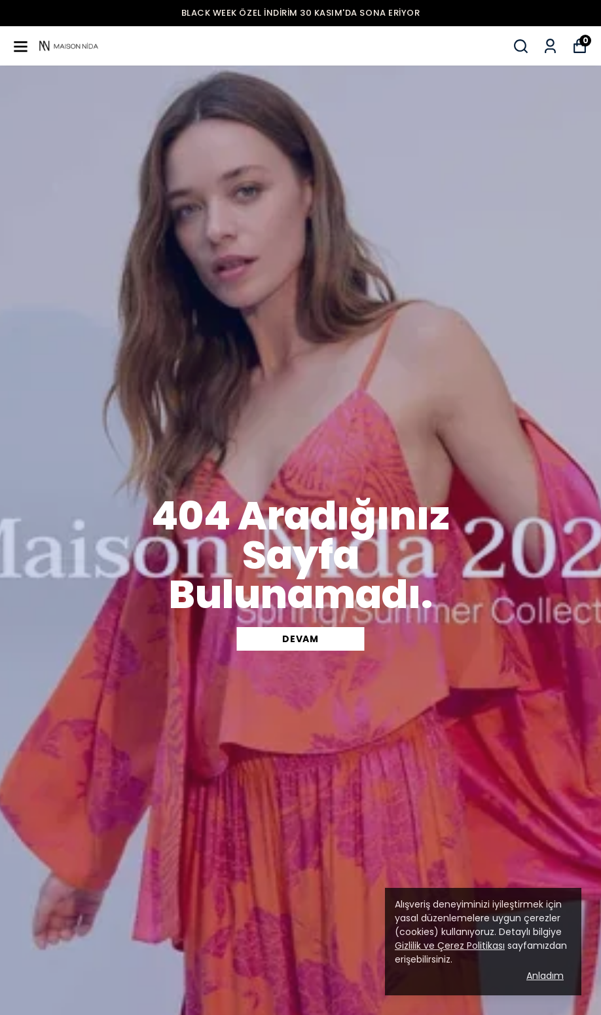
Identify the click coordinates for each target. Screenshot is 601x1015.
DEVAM (300, 638)
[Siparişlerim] (550, 46)
